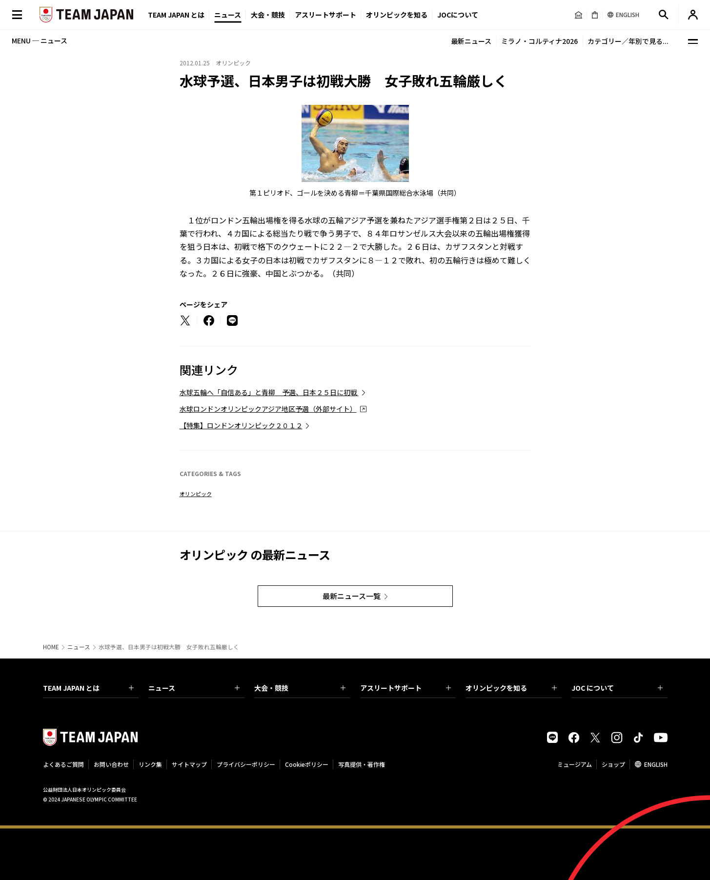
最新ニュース (471, 41)
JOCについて (457, 15)
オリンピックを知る (396, 15)
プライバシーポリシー (246, 764)
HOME (51, 647)
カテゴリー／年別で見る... (628, 41)
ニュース (227, 15)
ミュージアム (574, 764)
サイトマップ (189, 764)
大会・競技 (299, 688)
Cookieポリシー (306, 764)
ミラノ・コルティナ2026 (539, 41)
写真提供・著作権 (361, 764)
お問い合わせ (111, 764)
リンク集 (150, 764)
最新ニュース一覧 (352, 596)
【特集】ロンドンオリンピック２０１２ (241, 425)
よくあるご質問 (63, 764)
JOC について (617, 688)
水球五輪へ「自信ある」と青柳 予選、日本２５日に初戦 (269, 392)
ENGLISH (656, 764)
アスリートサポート (325, 15)
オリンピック (196, 494)
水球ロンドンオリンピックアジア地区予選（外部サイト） (268, 409)
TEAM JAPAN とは (88, 688)
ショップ (613, 764)
